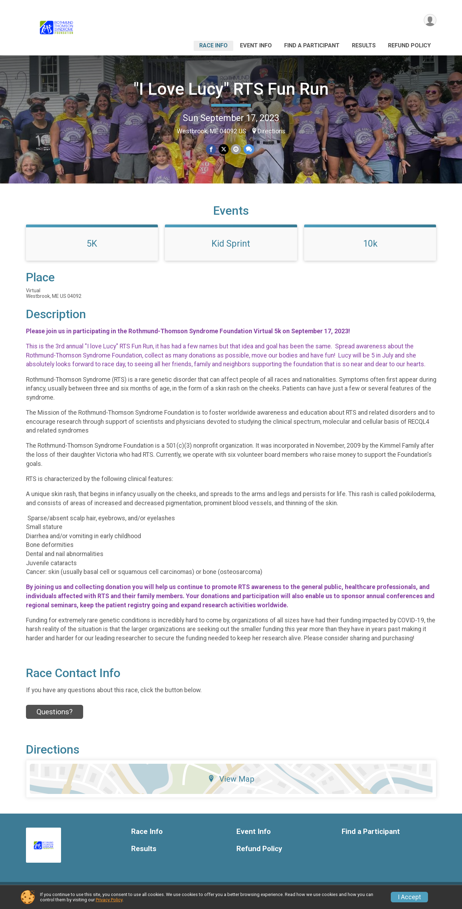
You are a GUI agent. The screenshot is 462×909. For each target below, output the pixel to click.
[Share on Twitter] (224, 149)
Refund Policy (409, 45)
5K (92, 248)
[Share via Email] (236, 149)
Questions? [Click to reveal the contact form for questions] (54, 717)
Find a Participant (312, 45)
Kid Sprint (231, 248)
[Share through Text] (248, 149)
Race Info (213, 45)
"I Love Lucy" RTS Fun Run (231, 89)
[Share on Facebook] (211, 149)
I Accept (409, 897)
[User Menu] (429, 20)
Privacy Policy (109, 899)
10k (370, 248)
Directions (271, 131)
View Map (231, 784)
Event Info (256, 45)
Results (364, 45)
